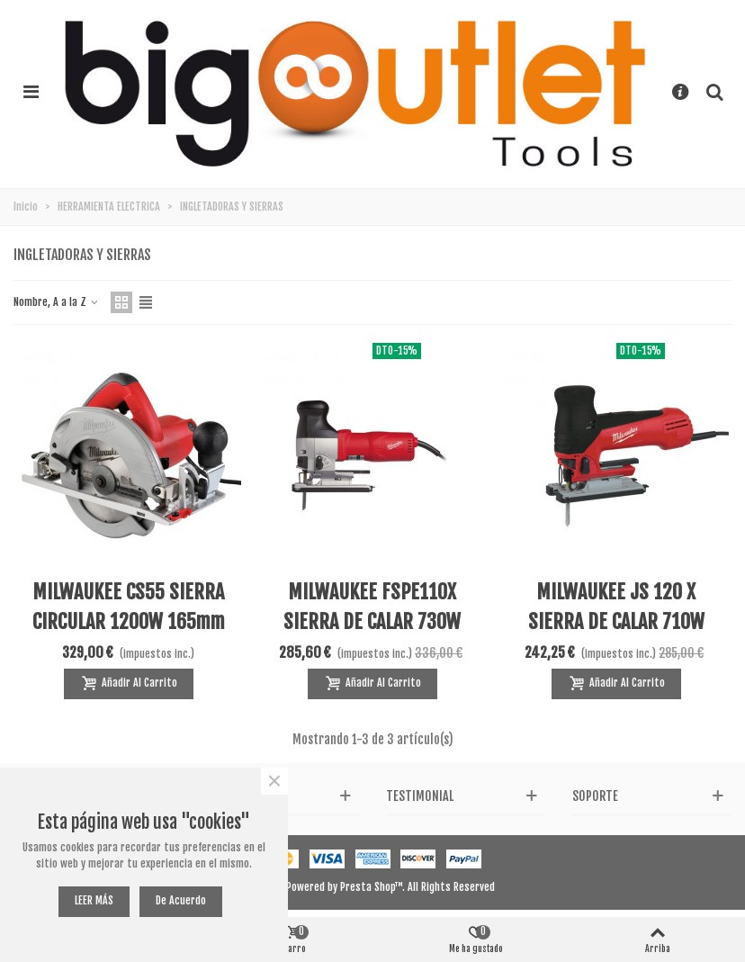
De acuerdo (181, 900)
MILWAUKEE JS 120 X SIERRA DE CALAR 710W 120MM (616, 621)
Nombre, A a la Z (56, 302)
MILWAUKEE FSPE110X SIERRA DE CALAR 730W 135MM (372, 621)
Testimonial (419, 796)
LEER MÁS (94, 900)
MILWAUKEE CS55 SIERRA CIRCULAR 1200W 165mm (128, 607)
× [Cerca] (274, 781)
